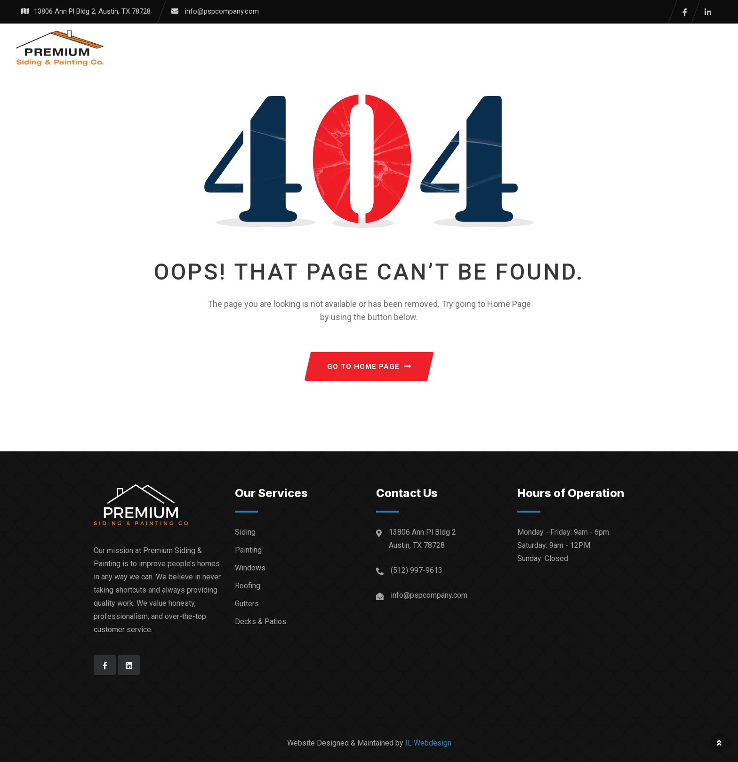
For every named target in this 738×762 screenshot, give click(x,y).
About (467, 47)
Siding (245, 532)
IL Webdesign (428, 742)
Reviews (417, 47)
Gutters (247, 603)
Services (308, 47)
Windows (250, 567)
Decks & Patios (260, 621)
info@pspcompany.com (222, 11)
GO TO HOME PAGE (369, 366)
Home (260, 47)
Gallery (363, 47)
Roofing (247, 585)
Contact (519, 47)
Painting (248, 549)
